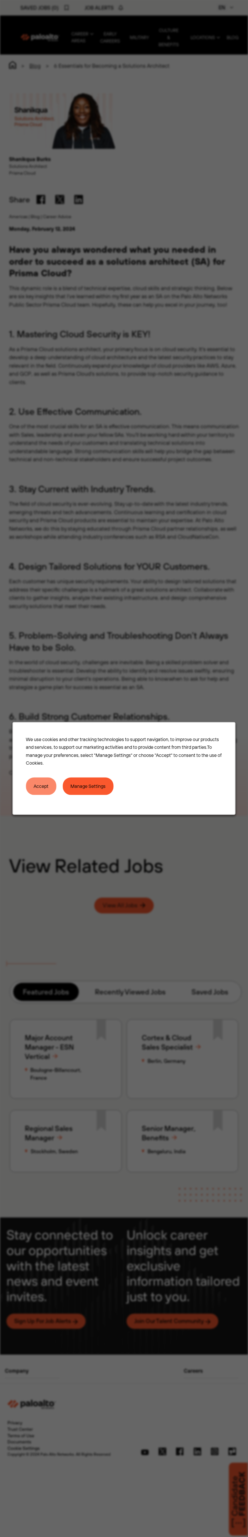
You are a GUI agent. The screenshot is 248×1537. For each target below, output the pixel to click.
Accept (41, 786)
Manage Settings (88, 786)
